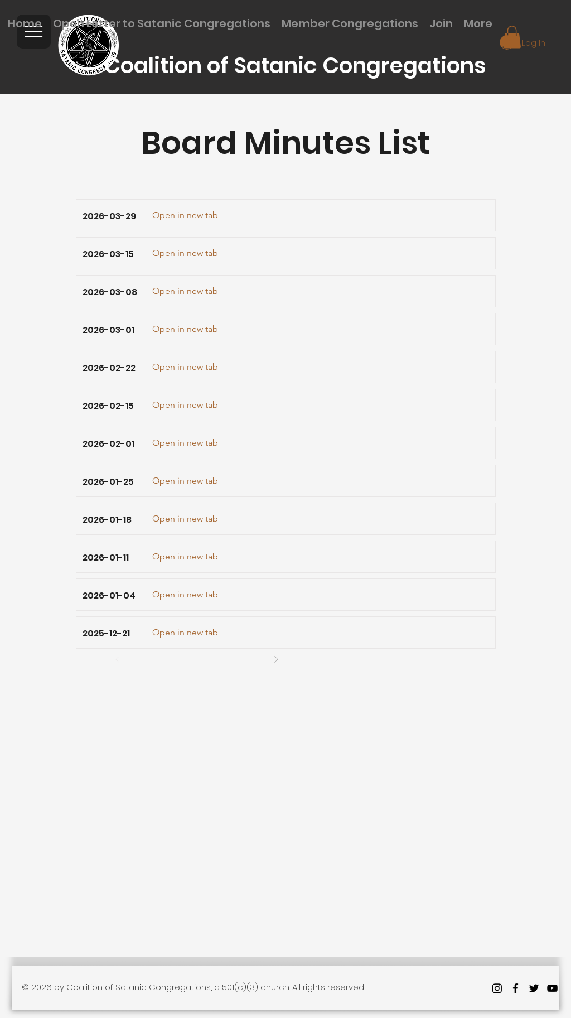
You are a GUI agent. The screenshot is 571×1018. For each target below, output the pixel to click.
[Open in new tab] (185, 215)
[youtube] (552, 988)
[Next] (276, 659)
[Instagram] (497, 988)
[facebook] (515, 988)
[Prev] (118, 659)
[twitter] (534, 988)
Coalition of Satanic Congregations (295, 65)
